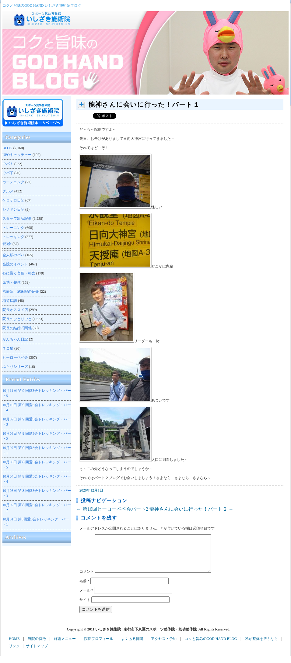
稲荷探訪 (9, 301)
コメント (86, 579)
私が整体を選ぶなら (261, 646)
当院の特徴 (37, 646)
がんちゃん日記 (15, 339)
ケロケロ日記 (13, 200)
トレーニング (13, 228)
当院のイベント (15, 264)
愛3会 (7, 244)
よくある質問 (132, 646)
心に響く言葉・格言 (18, 273)
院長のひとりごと (17, 319)
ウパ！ (7, 164)
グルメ (7, 191)
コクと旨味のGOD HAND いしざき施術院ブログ (41, 5)
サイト (84, 607)
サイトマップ (37, 653)
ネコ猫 (7, 348)
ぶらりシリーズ (15, 366)
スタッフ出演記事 (17, 218)
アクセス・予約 (164, 646)
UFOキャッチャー (17, 155)
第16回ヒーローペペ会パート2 (112, 509)
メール (86, 598)
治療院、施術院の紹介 (20, 291)
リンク (14, 653)
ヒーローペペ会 (15, 357)
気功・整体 (11, 282)
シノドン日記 (13, 209)
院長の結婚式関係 (17, 328)
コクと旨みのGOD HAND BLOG (211, 646)
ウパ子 (7, 173)
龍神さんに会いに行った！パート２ (191, 509)
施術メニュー (65, 646)
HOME (14, 646)
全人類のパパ (13, 255)
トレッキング (13, 237)
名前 (84, 588)
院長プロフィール (98, 646)
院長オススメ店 (15, 310)
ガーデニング (13, 182)
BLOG (7, 148)
